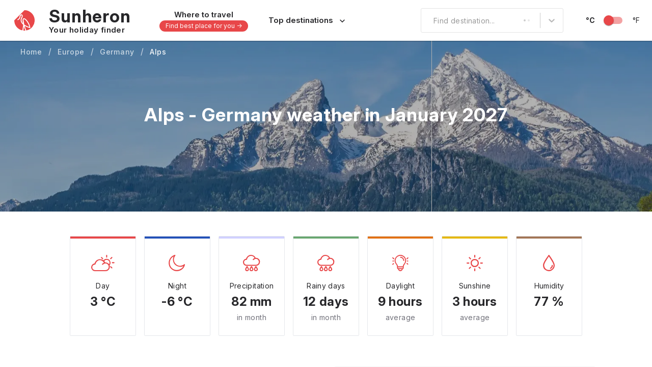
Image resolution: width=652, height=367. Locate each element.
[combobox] (427, 20)
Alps (158, 51)
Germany (117, 51)
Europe (71, 51)
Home (31, 51)
